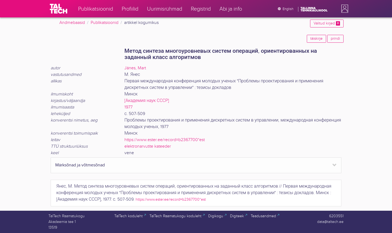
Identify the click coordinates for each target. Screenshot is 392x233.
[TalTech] (58, 9)
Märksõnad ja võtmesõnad (80, 165)
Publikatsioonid (104, 22)
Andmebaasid (72, 22)
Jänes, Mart (135, 68)
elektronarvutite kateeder (147, 146)
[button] (343, 8)
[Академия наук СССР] (146, 100)
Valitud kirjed (327, 23)
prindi (335, 38)
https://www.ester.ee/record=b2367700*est (164, 139)
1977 (128, 107)
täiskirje (316, 38)
